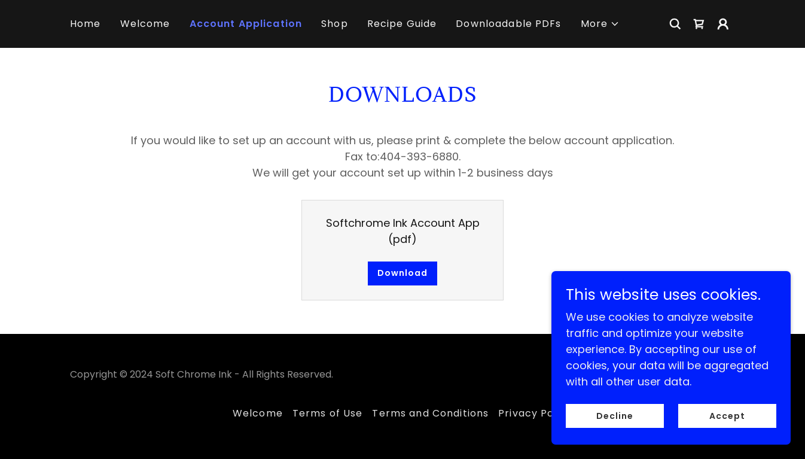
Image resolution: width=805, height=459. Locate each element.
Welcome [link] (145, 24)
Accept (727, 432)
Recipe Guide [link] (402, 24)
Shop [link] (334, 24)
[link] (699, 24)
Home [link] (85, 24)
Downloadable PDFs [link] (508, 24)
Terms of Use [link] (327, 413)
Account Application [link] (246, 24)
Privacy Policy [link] (535, 413)
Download (402, 273)
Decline (614, 432)
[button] (600, 24)
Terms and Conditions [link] (430, 413)
